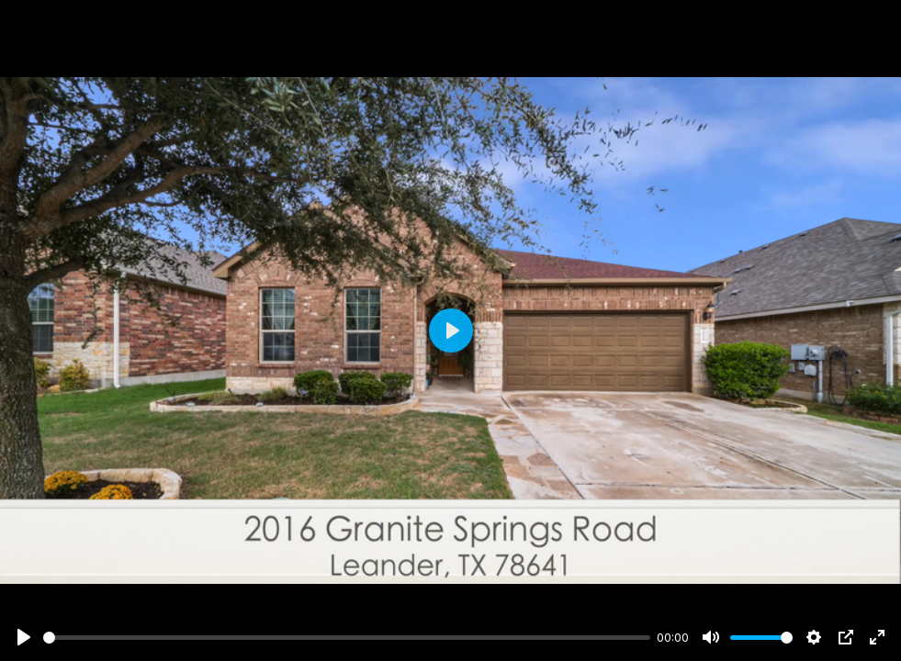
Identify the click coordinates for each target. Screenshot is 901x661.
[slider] (346, 637)
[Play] (24, 637)
